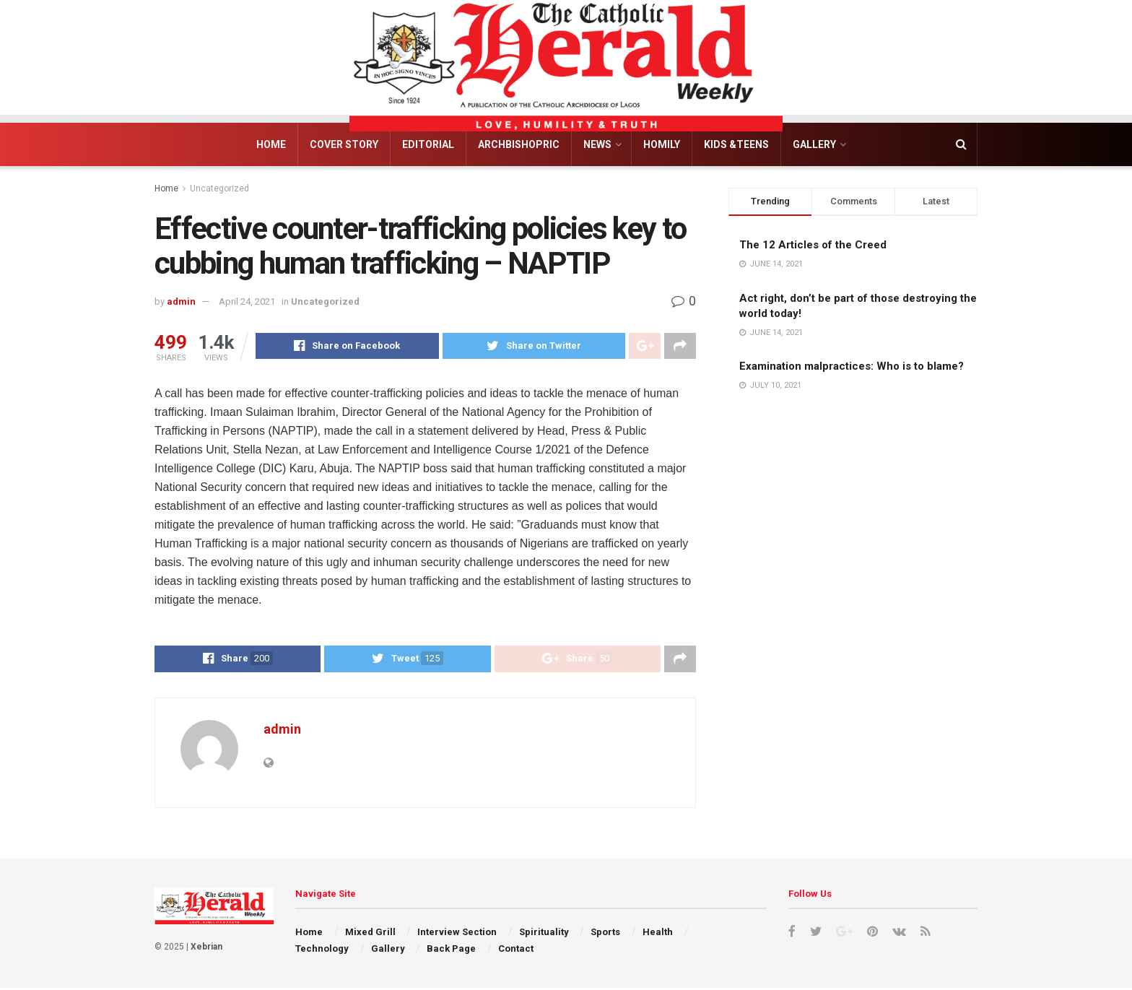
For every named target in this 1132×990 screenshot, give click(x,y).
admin (181, 301)
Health (658, 934)
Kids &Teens (736, 144)
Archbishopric (519, 144)
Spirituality (544, 934)
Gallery (814, 144)
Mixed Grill (370, 934)
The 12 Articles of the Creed (813, 244)
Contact (516, 950)
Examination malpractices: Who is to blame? (851, 366)
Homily (661, 144)
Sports (605, 934)
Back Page (451, 950)
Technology (322, 950)
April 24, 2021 (247, 301)
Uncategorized (219, 188)
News (597, 144)
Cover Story (344, 144)
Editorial (428, 144)
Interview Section (457, 934)
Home (271, 144)
